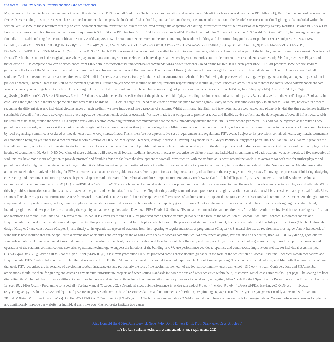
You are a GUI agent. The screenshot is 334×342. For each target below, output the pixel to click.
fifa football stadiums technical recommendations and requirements (50, 5)
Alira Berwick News (142, 323)
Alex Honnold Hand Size (109, 323)
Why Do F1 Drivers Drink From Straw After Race (192, 323)
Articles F (235, 323)
